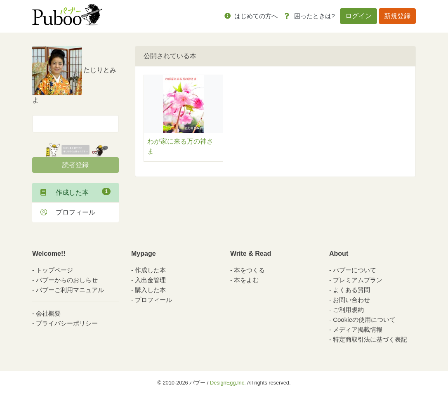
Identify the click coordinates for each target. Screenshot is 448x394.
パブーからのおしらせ (67, 279)
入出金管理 (150, 279)
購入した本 (150, 289)
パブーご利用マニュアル (70, 289)
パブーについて (354, 270)
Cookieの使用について (364, 319)
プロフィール (67, 212)
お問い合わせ (351, 299)
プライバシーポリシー (67, 323)
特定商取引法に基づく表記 (370, 339)
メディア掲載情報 (357, 329)
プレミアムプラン (357, 279)
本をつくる (249, 270)
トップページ (54, 270)
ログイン (358, 15)
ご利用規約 (348, 309)
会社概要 (48, 313)
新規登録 (397, 15)
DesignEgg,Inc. (228, 383)
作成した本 (75, 192)
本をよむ (246, 279)
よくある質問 (351, 289)
